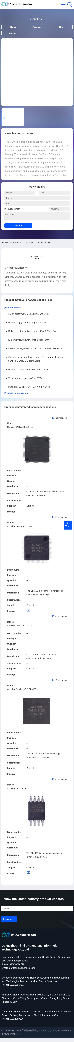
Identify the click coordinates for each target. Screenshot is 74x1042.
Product (37, 29)
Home (13, 29)
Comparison (59, 422)
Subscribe (7, 923)
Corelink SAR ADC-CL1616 (20, 431)
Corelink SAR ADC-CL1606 (20, 530)
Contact (13, 36)
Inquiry (18, 229)
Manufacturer (17, 246)
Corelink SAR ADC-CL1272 (20, 630)
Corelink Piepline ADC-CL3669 (21, 693)
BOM (60, 29)
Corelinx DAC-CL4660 (17, 792)
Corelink (30, 246)
